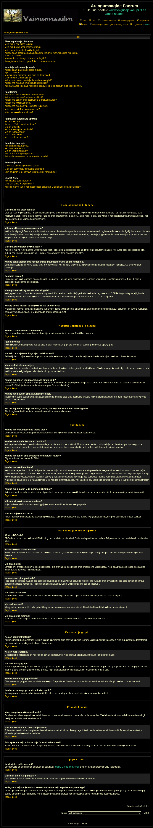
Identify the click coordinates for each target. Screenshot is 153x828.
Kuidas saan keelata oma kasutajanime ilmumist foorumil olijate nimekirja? (41, 53)
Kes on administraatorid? (17, 145)
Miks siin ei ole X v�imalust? (19, 183)
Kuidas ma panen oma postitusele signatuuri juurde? (31, 100)
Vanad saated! (114, 14)
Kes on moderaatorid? (16, 148)
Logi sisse (136, 24)
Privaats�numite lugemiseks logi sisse (109, 24)
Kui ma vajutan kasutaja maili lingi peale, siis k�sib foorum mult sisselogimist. (43, 86)
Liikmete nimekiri (107, 21)
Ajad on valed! (12, 72)
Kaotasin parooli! (13, 55)
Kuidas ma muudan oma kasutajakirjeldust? (26, 83)
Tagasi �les (11, 222)
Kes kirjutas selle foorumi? (18, 180)
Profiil (83, 24)
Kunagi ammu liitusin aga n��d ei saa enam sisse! (30, 61)
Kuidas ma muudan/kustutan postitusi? (24, 97)
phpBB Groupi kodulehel (66, 767)
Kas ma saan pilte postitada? (19, 129)
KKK (83, 21)
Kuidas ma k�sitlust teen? (18, 103)
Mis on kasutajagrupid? (16, 151)
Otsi (92, 21)
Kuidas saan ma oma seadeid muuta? (23, 70)
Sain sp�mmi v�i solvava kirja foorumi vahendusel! (31, 172)
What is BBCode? (13, 121)
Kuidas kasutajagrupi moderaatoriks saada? (26, 156)
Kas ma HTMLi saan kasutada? (20, 124)
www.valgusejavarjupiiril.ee (127, 10)
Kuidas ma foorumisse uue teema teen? (24, 94)
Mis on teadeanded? (15, 132)
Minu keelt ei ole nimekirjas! (18, 77)
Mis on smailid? (12, 127)
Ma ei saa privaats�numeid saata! (22, 165)
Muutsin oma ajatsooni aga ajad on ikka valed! (27, 75)
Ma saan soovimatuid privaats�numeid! (24, 169)
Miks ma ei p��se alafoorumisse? (22, 109)
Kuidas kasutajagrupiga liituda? (20, 153)
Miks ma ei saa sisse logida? (19, 44)
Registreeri (143, 21)
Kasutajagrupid (126, 21)
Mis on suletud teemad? (16, 137)
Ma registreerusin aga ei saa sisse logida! (25, 58)
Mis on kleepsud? (13, 134)
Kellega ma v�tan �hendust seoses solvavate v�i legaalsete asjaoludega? (42, 187)
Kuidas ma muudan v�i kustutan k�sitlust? (26, 106)
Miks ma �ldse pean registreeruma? (23, 47)
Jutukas (146, 24)
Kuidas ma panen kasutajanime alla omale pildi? (28, 80)
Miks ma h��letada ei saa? (19, 112)
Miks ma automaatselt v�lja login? (22, 50)
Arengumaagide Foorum (16, 32)
